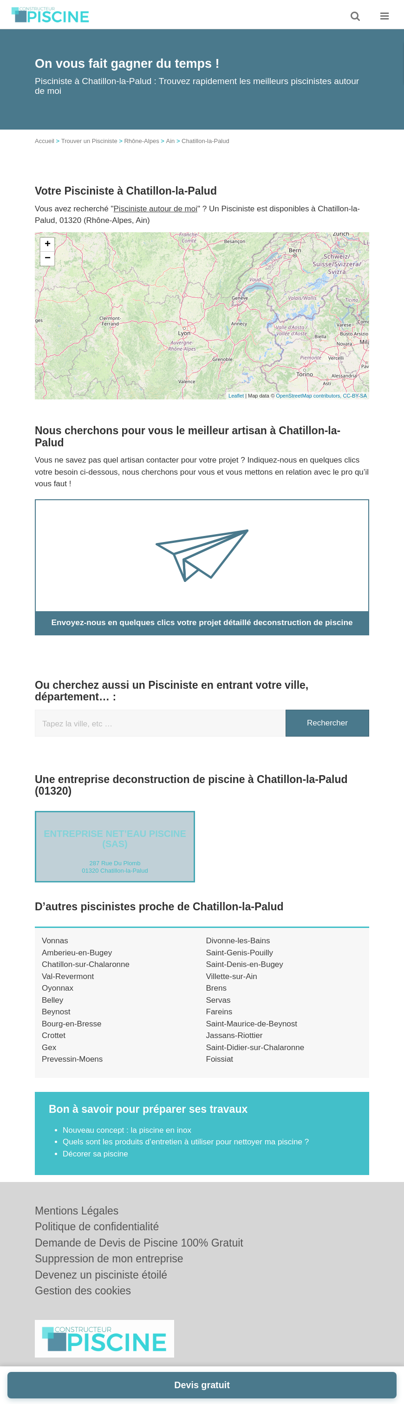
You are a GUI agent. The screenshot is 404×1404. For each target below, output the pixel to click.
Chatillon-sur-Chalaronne (86, 964)
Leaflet (236, 395)
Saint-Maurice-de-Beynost (252, 1023)
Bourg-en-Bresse (72, 1023)
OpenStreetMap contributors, (309, 395)
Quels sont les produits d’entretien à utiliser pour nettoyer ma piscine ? (186, 1141)
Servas (218, 1000)
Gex (49, 1047)
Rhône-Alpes (141, 140)
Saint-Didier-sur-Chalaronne (255, 1047)
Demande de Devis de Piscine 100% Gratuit (139, 1243)
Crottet (53, 1035)
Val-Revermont (68, 976)
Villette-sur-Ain (231, 976)
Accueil (44, 140)
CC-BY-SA (355, 395)
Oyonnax (57, 988)
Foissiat (220, 1059)
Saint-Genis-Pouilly (240, 952)
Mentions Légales (76, 1211)
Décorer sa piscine (95, 1153)
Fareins (219, 1011)
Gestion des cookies (83, 1291)
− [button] (48, 259)
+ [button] (48, 245)
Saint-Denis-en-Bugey (244, 964)
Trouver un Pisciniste (89, 140)
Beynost (56, 1011)
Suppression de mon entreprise (109, 1259)
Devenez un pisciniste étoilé (101, 1275)
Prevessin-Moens (72, 1059)
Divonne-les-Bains (238, 940)
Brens (216, 988)
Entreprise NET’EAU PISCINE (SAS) (115, 839)
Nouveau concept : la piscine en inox (127, 1130)
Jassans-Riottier (234, 1035)
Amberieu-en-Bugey (77, 952)
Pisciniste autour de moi (155, 208)
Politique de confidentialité (97, 1227)
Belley (52, 1000)
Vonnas (55, 940)
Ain (170, 140)
